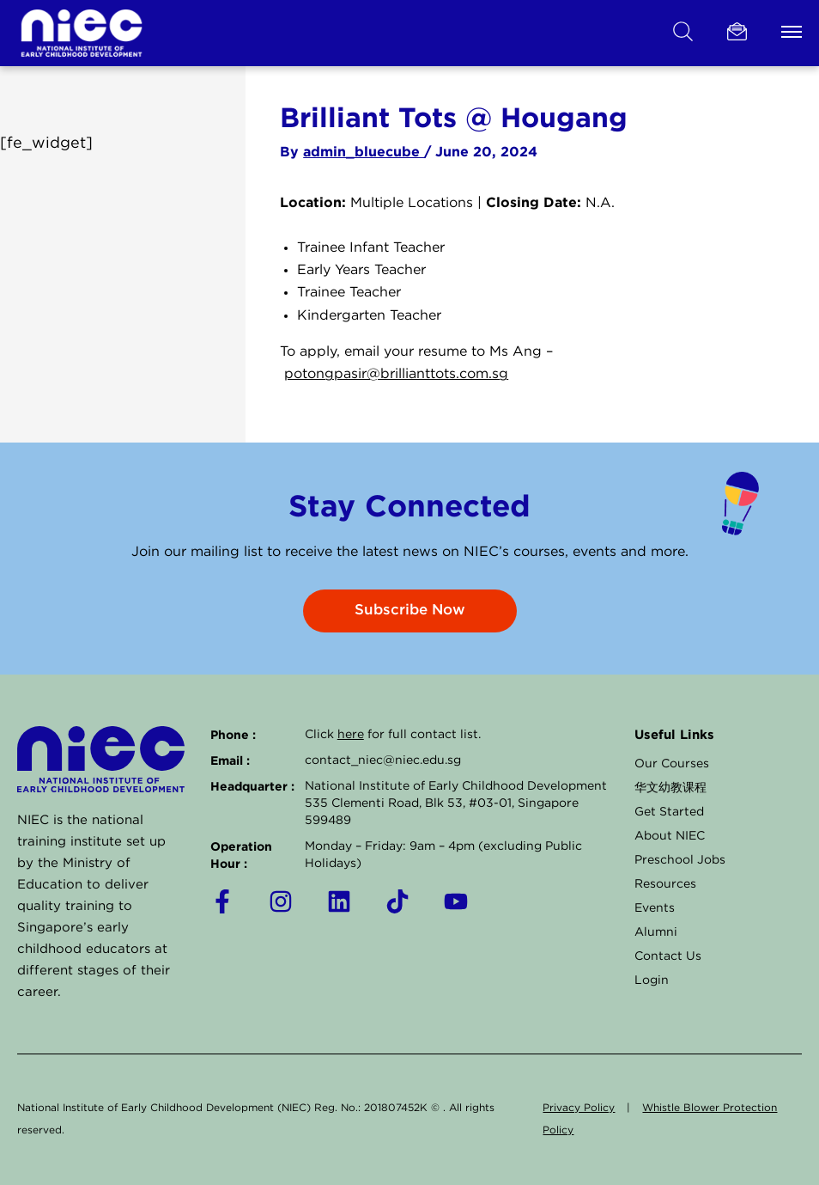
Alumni (655, 932)
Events (654, 908)
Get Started (669, 812)
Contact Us (667, 956)
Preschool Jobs (679, 860)
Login (651, 980)
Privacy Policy (579, 1108)
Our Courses (671, 764)
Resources (665, 884)
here (350, 735)
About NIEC (669, 836)
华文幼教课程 (670, 788)
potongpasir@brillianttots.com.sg (396, 374)
